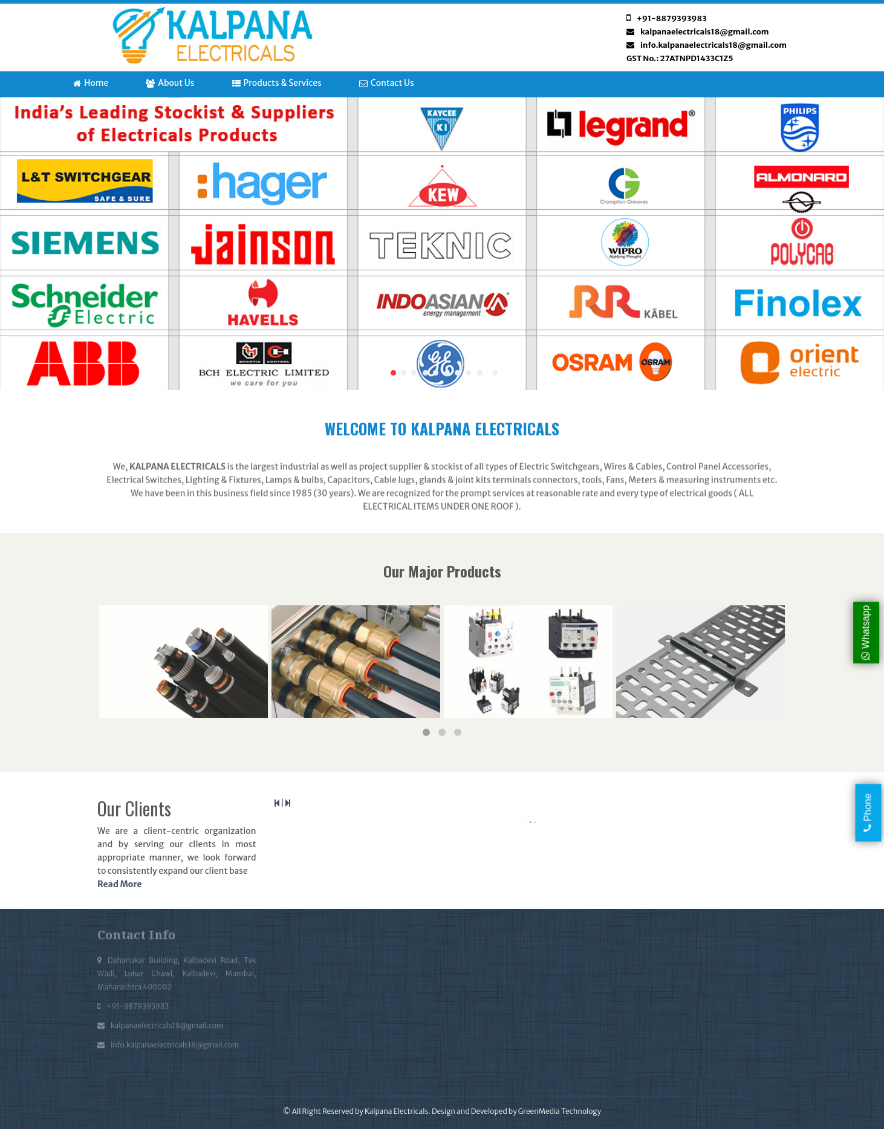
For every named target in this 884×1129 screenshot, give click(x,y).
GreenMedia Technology (559, 1111)
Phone (868, 812)
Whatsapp (865, 632)
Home (90, 82)
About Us (170, 82)
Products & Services (277, 82)
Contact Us (386, 82)
